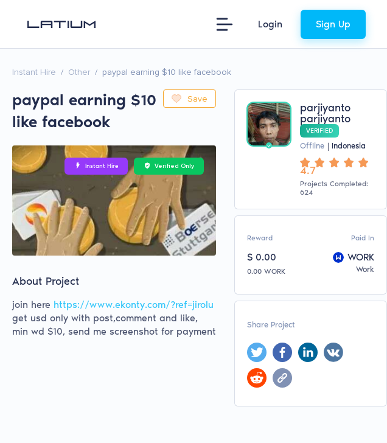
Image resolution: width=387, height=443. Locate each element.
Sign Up (333, 24)
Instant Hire (34, 72)
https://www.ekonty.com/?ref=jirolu (134, 304)
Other (79, 72)
